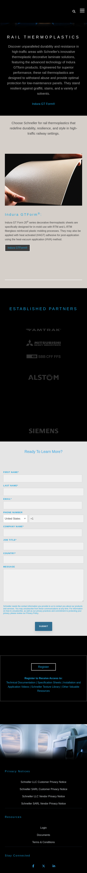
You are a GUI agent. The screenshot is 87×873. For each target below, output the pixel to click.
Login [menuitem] (43, 800)
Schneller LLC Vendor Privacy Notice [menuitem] (43, 769)
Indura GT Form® (43, 104)
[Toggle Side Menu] (82, 4)
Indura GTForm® (17, 247)
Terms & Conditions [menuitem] (43, 814)
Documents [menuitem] (43, 807)
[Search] (74, 6)
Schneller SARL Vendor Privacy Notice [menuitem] (43, 776)
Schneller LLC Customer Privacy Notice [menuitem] (43, 754)
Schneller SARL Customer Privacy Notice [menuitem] (43, 761)
